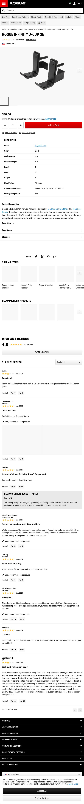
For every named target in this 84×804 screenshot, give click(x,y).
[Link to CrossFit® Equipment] (54, 17)
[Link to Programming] (29, 23)
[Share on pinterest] (48, 256)
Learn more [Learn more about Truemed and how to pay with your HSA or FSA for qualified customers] (50, 119)
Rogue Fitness (40, 146)
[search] (42, 10)
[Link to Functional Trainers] (20, 17)
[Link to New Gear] (5, 17)
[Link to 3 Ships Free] (16, 23)
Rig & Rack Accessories (32, 29)
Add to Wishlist (9, 133)
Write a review (31, 40)
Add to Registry (27, 133)
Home (4, 29)
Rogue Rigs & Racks (15, 29)
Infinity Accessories (48, 29)
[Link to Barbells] (69, 17)
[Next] (80, 710)
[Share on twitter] (42, 256)
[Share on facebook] (35, 256)
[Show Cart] (80, 3)
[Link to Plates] (77, 17)
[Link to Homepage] (18, 3)
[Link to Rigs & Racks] (36, 17)
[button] (3, 10)
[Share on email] (54, 256)
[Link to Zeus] (41, 23)
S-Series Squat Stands (58, 209)
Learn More (73, 784)
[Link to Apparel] (5, 23)
